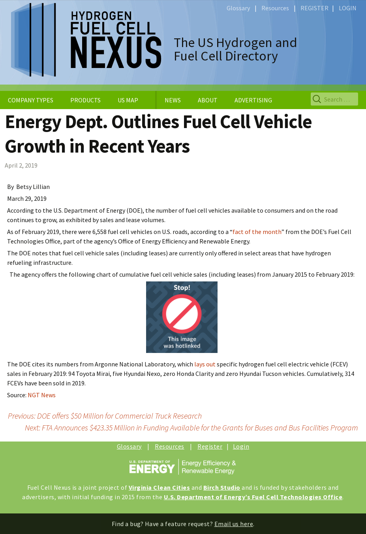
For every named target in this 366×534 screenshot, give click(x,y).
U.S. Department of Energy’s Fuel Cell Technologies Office (253, 497)
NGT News (42, 395)
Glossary (238, 8)
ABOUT (208, 100)
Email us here (233, 524)
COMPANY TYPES (30, 100)
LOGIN (348, 8)
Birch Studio (221, 487)
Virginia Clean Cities (159, 487)
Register (209, 446)
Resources (275, 8)
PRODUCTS (85, 100)
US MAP (128, 100)
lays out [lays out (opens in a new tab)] (205, 364)
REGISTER (314, 8)
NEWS (173, 100)
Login (241, 446)
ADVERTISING (253, 100)
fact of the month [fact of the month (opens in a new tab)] (257, 232)
